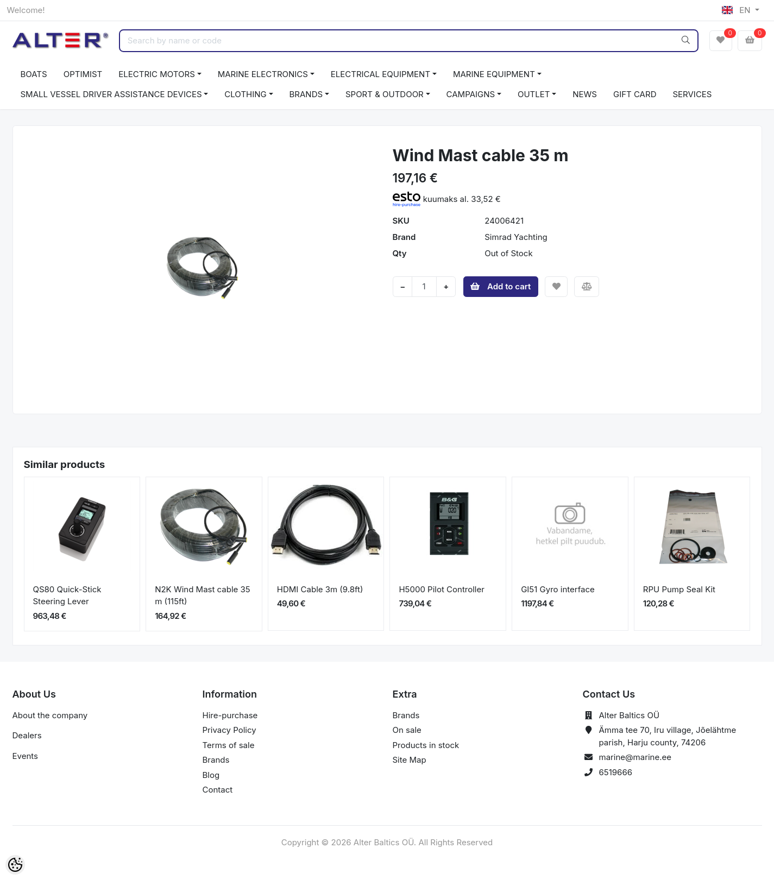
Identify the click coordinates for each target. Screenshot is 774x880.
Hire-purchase (230, 715)
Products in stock (426, 745)
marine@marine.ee (635, 757)
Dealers (27, 735)
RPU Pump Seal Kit (679, 589)
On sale (407, 730)
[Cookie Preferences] (15, 865)
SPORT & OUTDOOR (384, 94)
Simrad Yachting (515, 237)
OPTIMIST (83, 74)
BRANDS (306, 94)
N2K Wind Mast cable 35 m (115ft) (202, 595)
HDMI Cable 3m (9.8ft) (320, 589)
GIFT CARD (634, 94)
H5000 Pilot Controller (441, 589)
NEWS (584, 94)
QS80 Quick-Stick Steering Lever (67, 595)
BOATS (34, 74)
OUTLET (534, 94)
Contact (218, 789)
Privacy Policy (229, 730)
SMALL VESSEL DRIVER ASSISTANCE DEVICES (111, 94)
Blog (211, 775)
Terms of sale (229, 745)
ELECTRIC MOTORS (156, 74)
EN (737, 10)
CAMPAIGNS (470, 94)
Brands (216, 760)
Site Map (409, 760)
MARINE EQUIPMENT (494, 74)
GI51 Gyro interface (558, 589)
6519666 (616, 772)
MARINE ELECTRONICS (263, 74)
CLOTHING (245, 94)
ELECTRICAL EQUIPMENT (380, 74)
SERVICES (692, 94)
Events (25, 756)
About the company (50, 715)
